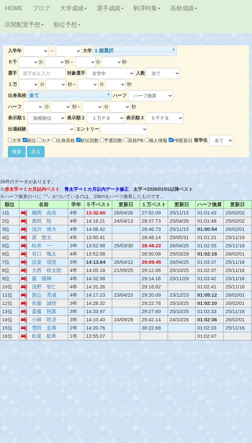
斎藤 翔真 (44, 311)
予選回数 (111, 140)
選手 (12, 73)
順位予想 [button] (66, 24)
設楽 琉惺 (44, 262)
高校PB (133, 140)
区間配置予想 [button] (24, 24)
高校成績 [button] (183, 8)
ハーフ (120, 95)
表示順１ (17, 117)
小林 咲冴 (44, 319)
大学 (87, 50)
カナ (44, 140)
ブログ (41, 8)
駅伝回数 (87, 140)
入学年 (15, 50)
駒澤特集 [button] (147, 8)
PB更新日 (181, 140)
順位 (29, 140)
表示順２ (76, 117)
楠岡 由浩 (44, 212)
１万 (12, 84)
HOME (14, 8)
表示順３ (135, 117)
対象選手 (76, 73)
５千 (12, 61)
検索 (16, 151)
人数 (140, 73)
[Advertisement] (126, 394)
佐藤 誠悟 (44, 303)
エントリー (87, 129)
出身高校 (17, 95)
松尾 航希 (44, 336)
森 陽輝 (42, 278)
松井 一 (42, 245)
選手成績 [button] (110, 8)
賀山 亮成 (44, 295)
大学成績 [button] (73, 8)
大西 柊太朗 (46, 270)
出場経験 (17, 129)
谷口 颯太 (44, 254)
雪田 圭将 (44, 328)
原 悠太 (42, 237)
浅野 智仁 (44, 286)
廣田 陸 (42, 221)
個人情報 (156, 140)
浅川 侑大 (44, 229)
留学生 (201, 140)
